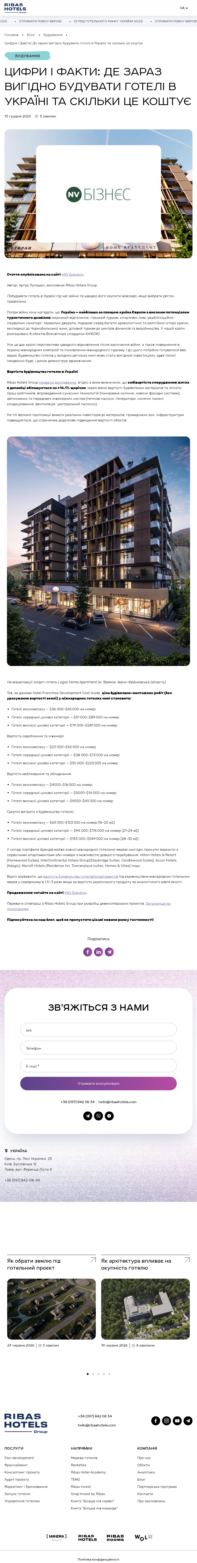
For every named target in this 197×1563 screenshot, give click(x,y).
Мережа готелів (84, 1458)
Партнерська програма (157, 1486)
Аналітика (146, 1472)
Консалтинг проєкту (22, 1472)
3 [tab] (100, 1375)
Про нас (144, 1458)
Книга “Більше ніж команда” (94, 1508)
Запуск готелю (17, 1494)
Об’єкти (143, 1465)
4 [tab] (105, 1375)
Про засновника (151, 1501)
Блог (31, 35)
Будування (53, 35)
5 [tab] (110, 1375)
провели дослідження (57, 382)
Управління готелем (21, 1501)
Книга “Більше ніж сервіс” (92, 1501)
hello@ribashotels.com (117, 1102)
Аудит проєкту (16, 1479)
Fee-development (19, 1458)
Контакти (145, 1494)
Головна (11, 35)
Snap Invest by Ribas (88, 1494)
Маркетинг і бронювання (26, 1486)
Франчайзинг (16, 1465)
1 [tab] (89, 1375)
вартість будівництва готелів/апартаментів (80, 876)
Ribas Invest (81, 1486)
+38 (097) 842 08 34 (78, 1102)
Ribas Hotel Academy (88, 1472)
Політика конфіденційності (98, 1559)
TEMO (75, 1479)
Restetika (78, 1465)
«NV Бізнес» (72, 274)
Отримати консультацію (99, 1083)
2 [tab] (94, 1375)
